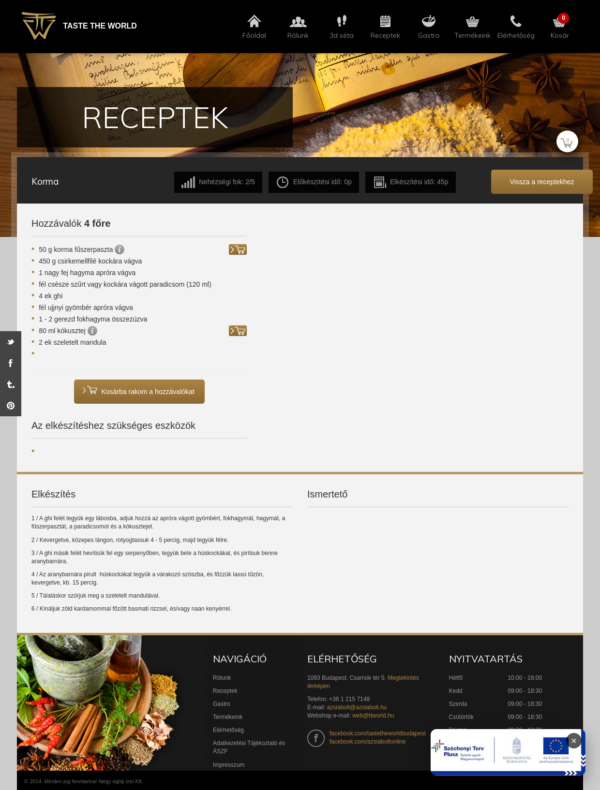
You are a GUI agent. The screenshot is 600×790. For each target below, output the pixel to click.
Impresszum (228, 764)
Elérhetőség (228, 730)
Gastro (221, 704)
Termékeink (227, 717)
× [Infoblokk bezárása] (574, 740)
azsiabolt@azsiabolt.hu (357, 707)
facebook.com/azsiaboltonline (367, 741)
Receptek (225, 691)
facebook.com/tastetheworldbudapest (378, 733)
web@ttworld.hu (373, 715)
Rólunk (222, 677)
